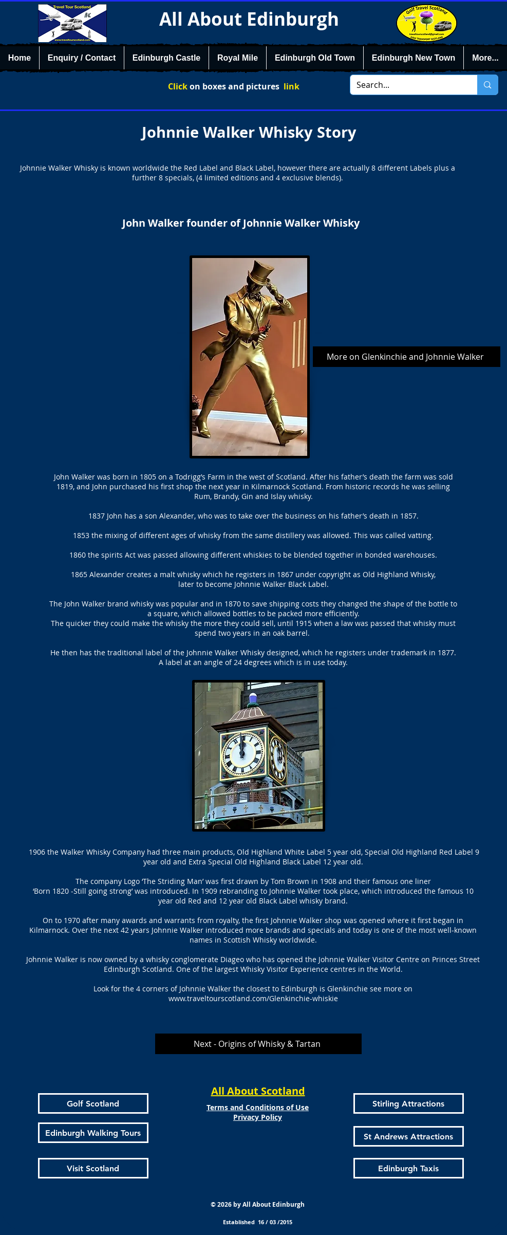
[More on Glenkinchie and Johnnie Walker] (406, 356)
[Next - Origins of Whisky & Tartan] (258, 1044)
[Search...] (406, 85)
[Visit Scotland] (93, 1168)
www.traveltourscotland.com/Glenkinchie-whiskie (253, 998)
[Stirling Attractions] (408, 1103)
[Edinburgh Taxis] (408, 1168)
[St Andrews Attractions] (408, 1136)
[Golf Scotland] (93, 1103)
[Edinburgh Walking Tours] (93, 1132)
